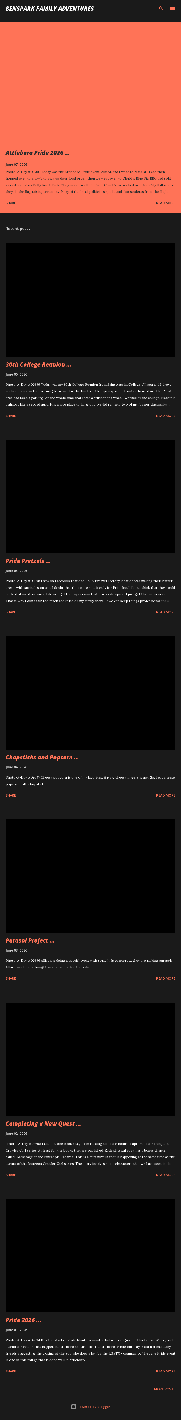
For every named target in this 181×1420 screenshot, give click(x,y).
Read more (165, 203)
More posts (164, 1389)
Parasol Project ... (30, 940)
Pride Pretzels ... (28, 561)
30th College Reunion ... (38, 364)
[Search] (161, 8)
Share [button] (11, 203)
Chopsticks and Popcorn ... (42, 757)
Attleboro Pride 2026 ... (38, 152)
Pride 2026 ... (23, 1320)
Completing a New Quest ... (43, 1123)
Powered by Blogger (90, 1406)
